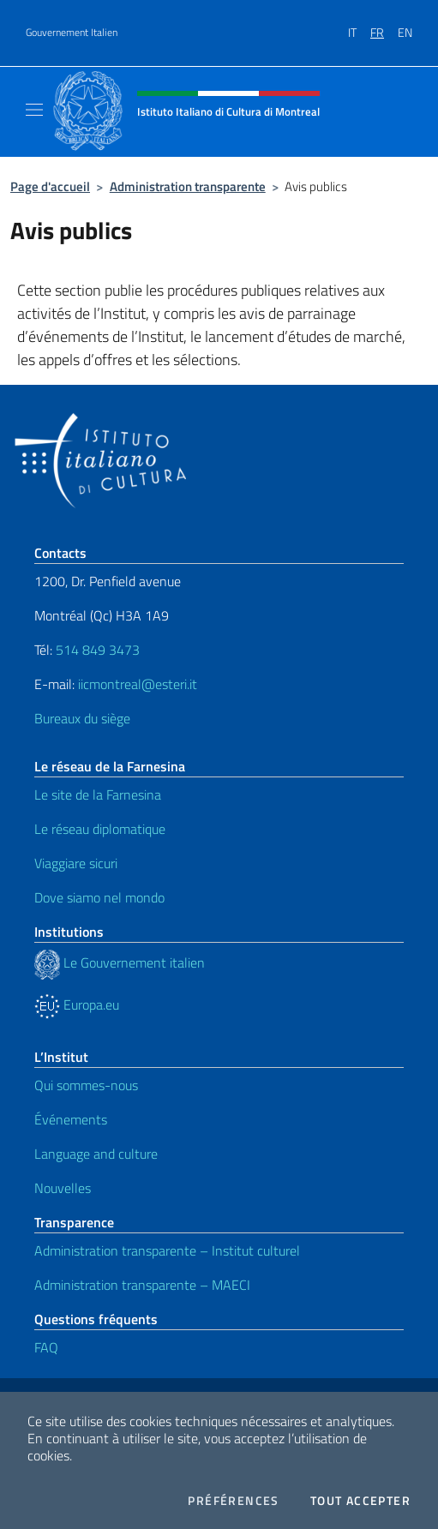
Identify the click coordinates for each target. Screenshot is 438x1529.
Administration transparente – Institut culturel (167, 1250)
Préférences (233, 1501)
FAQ (46, 1347)
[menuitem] (359, 26)
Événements (70, 1119)
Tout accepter (360, 1501)
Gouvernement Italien (71, 32)
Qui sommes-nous (86, 1085)
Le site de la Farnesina (97, 794)
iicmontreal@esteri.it (137, 684)
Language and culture (96, 1153)
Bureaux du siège (82, 718)
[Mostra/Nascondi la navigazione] (34, 109)
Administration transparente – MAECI (142, 1284)
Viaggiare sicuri (75, 863)
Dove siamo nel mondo (99, 897)
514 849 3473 (98, 649)
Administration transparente (188, 186)
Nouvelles (62, 1188)
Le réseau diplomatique (99, 828)
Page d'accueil (50, 186)
